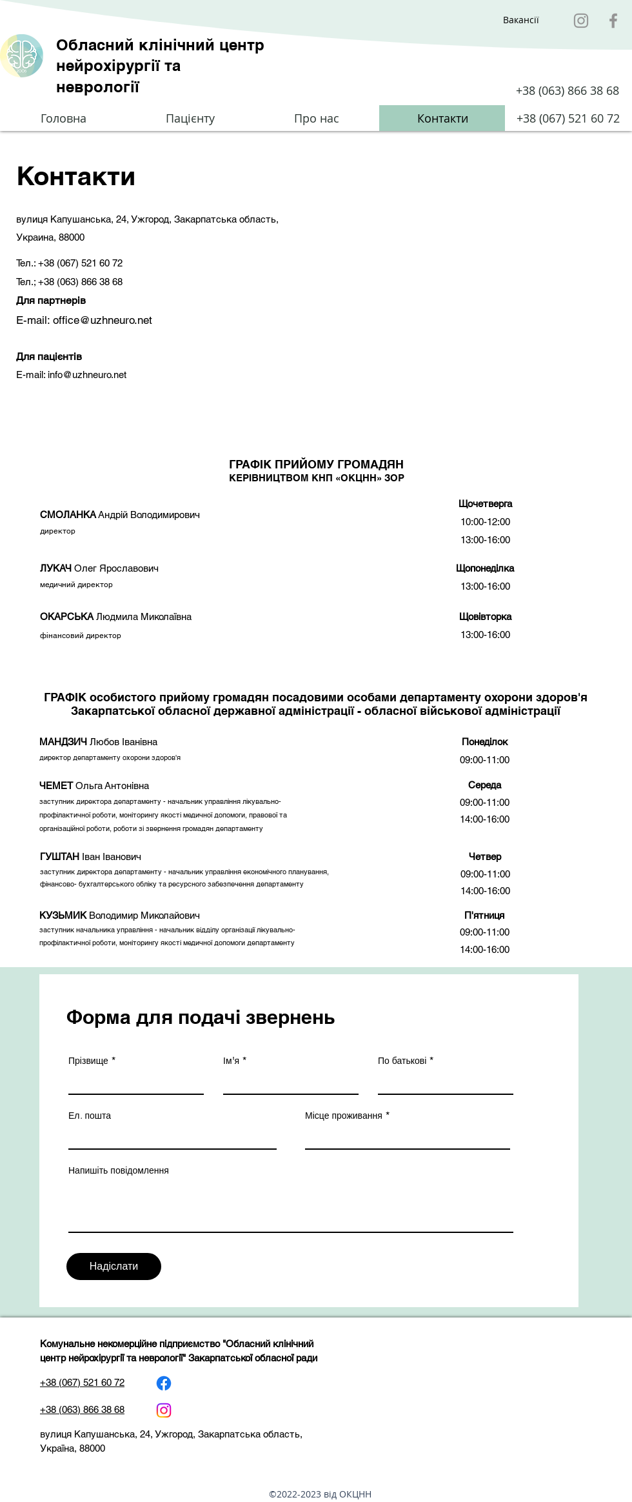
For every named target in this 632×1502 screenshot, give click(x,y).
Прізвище (88, 1060)
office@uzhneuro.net (102, 320)
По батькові (402, 1060)
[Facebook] (613, 20)
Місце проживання (343, 1115)
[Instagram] (581, 20)
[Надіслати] (113, 1266)
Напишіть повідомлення (118, 1170)
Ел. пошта (89, 1115)
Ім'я (231, 1060)
